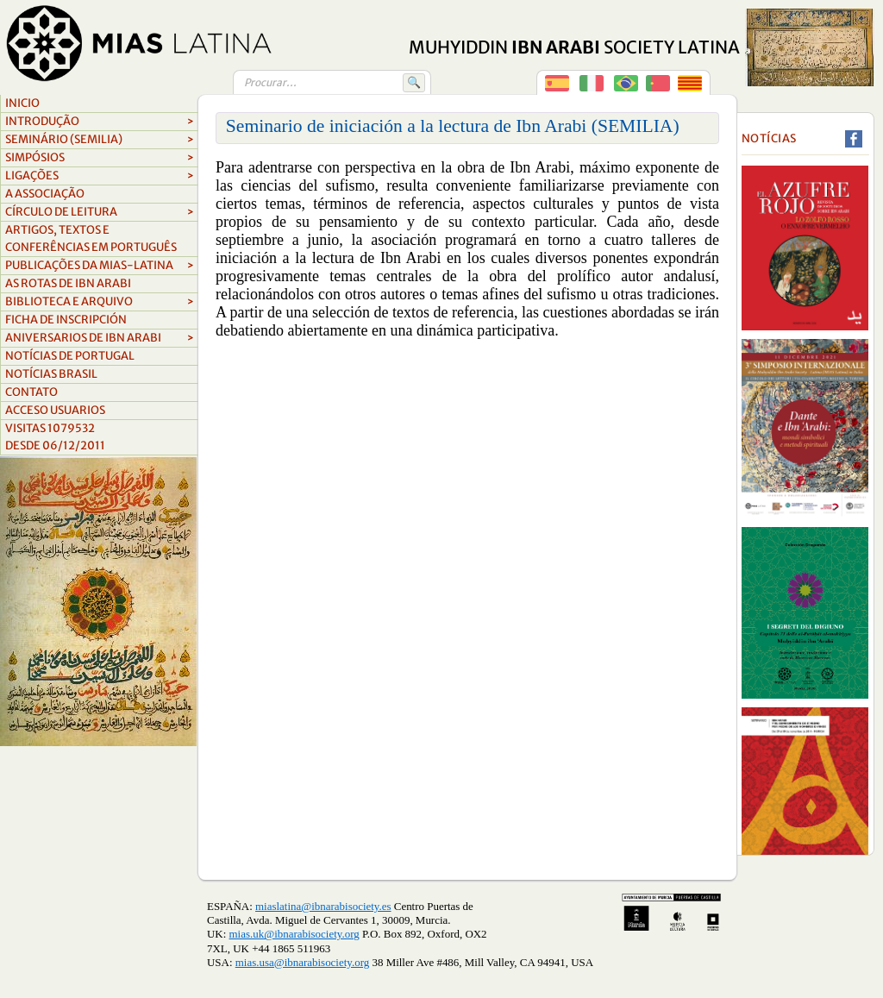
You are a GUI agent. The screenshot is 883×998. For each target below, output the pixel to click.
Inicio (22, 103)
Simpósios (99, 157)
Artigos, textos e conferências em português (91, 238)
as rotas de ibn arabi (68, 283)
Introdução (99, 121)
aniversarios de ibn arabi (99, 338)
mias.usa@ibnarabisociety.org (302, 962)
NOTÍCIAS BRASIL (51, 374)
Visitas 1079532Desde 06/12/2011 (55, 437)
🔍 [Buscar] (414, 82)
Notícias (769, 138)
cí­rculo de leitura (99, 212)
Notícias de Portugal (70, 355)
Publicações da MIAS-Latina (99, 265)
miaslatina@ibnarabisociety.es (323, 906)
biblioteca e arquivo (99, 302)
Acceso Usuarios (55, 410)
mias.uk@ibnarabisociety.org (294, 933)
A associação (45, 193)
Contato (31, 392)
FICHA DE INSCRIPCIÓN (66, 319)
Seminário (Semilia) (99, 139)
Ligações (99, 176)
